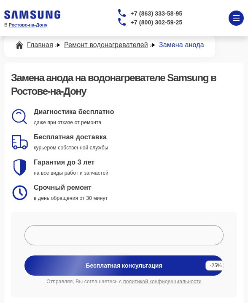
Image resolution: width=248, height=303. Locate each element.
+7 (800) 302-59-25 (157, 22)
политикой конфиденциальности (162, 281)
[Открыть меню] (236, 18)
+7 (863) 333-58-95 (157, 13)
